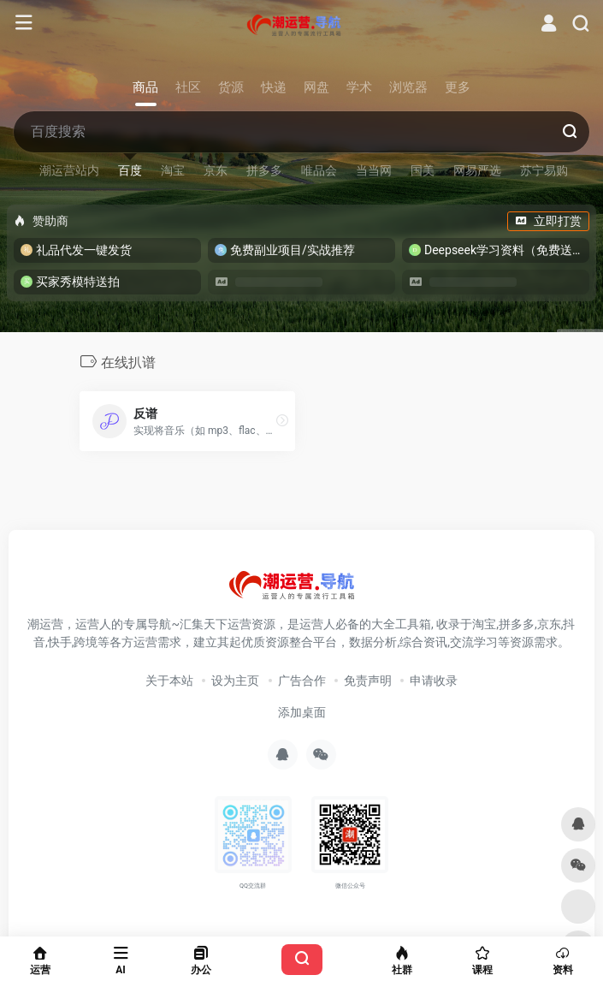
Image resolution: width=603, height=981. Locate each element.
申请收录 (434, 680)
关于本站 (169, 680)
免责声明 (368, 680)
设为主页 (235, 680)
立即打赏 (548, 221)
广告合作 (302, 680)
